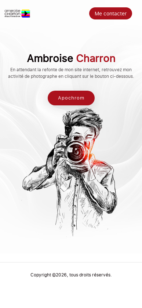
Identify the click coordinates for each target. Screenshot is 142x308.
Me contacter (111, 13)
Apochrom (71, 98)
